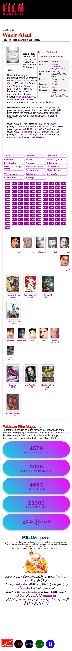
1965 (57, 204)
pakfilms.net (49, 596)
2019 (33, 184)
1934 (63, 216)
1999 (33, 192)
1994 (63, 192)
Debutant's (52, 174)
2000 (26, 192)
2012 (14, 188)
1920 (26, 224)
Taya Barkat (10, 357)
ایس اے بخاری (40, 251)
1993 (8, 196)
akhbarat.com (33, 592)
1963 (8, 208)
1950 (26, 212)
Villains (29, 159)
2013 (8, 188)
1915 (57, 224)
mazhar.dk (20, 584)
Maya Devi (21, 339)
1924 (63, 220)
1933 (8, 220)
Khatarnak (47, 295)
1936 (51, 216)
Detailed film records (53, 56)
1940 (26, 216)
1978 (39, 200)
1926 (51, 220)
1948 (39, 212)
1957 (45, 208)
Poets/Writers (53, 167)
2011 (20, 188)
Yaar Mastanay (26, 134)
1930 (26, 220)
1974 (63, 200)
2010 (26, 188)
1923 (8, 224)
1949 (33, 212)
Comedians (9, 159)
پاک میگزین (63, 577)
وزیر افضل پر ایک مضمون (59, 96)
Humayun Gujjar (13, 295)
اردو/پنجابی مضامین (36, 522)
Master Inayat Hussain (18, 80)
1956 (51, 208)
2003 (8, 192)
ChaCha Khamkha (47, 124)
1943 (8, 216)
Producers (30, 163)
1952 (14, 212)
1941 (20, 216)
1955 (57, 208)
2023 (8, 184)
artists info (36, 486)
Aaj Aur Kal (30, 385)
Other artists (52, 163)
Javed (32, 339)
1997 (45, 192)
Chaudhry (13, 385)
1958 (39, 208)
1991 (20, 196)
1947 (45, 212)
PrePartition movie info (36, 467)
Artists (7, 156)
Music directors (54, 170)
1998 (39, 192)
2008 (39, 188)
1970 (26, 204)
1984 (63, 196)
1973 (8, 204)
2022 (14, 184)
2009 (33, 188)
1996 (51, 192)
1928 (39, 220)
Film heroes (31, 156)
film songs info (36, 504)
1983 (8, 200)
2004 (63, 188)
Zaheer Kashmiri (54, 340)
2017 (45, 184)
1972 (14, 204)
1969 (33, 204)
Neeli (43, 339)
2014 (63, 184)
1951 (20, 212)
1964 (63, 204)
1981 (20, 200)
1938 (39, 216)
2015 (57, 184)
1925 (57, 220)
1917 (45, 224)
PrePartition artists (34, 167)
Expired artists (10, 178)
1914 (63, 224)
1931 (20, 220)
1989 (33, 196)
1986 (51, 196)
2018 (39, 184)
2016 (51, 184)
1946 (51, 212)
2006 (51, 188)
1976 (51, 200)
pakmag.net (25, 600)
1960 (26, 208)
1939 (33, 216)
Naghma (10, 339)
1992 (14, 196)
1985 (57, 196)
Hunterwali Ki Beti (47, 386)
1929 (33, 220)
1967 (45, 204)
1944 (63, 212)
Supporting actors (55, 159)
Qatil (9, 83)
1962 (14, 208)
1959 (33, 208)
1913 (8, 228)
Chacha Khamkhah (56, 65)
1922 (14, 224)
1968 (39, 204)
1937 (45, 216)
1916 (51, 224)
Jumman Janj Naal (50, 132)
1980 (26, 200)
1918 (39, 224)
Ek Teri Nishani (13, 413)
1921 (20, 224)
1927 (45, 220)
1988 (39, 196)
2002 (14, 192)
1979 (33, 200)
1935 (57, 216)
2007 (45, 188)
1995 (57, 192)
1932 (14, 220)
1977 (45, 200)
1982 (14, 200)
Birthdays (30, 178)
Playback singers (33, 170)
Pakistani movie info (36, 449)
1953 (8, 212)
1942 (14, 216)
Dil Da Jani (26, 132)
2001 (20, 192)
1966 (51, 204)
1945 (57, 212)
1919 (33, 224)
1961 (20, 208)
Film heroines (53, 156)
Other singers (10, 174)
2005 (57, 188)
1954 (63, 208)
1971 (20, 204)
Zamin (46, 126)
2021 (20, 184)
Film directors (10, 163)
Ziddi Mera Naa (30, 295)
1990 (26, 196)
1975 (57, 200)
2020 (26, 184)
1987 (45, 196)
